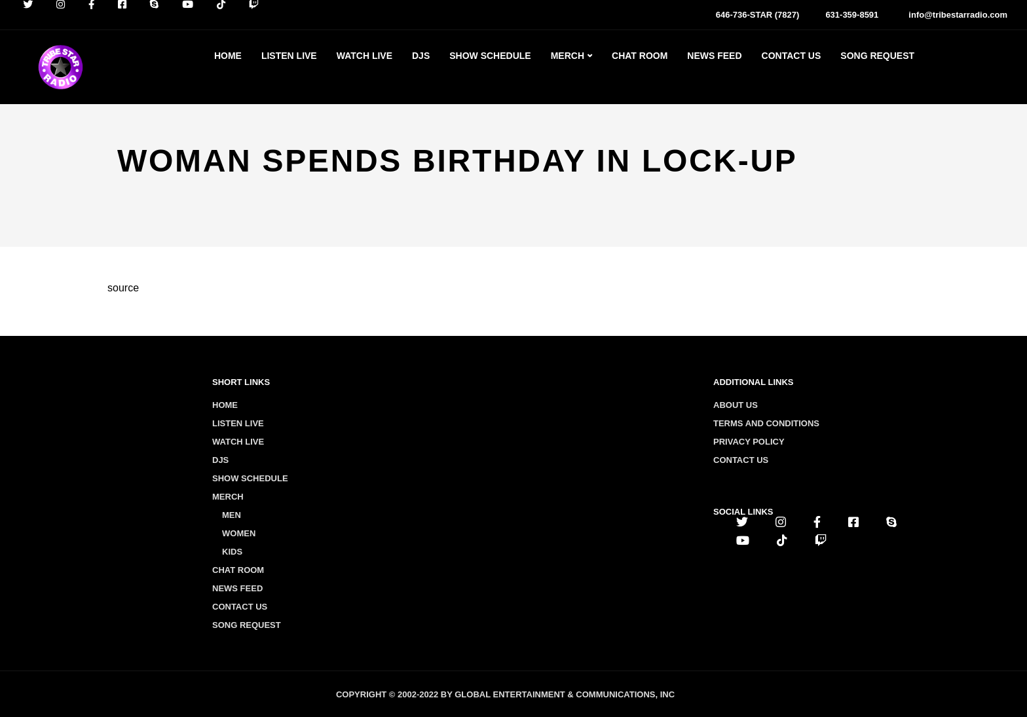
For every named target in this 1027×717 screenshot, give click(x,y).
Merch (567, 55)
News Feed (714, 55)
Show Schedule (490, 55)
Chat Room (639, 55)
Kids (232, 552)
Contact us (740, 460)
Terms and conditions (766, 423)
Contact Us (791, 55)
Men (231, 515)
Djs (421, 55)
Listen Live (289, 55)
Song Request (877, 55)
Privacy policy (749, 442)
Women (238, 533)
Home (228, 55)
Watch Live (364, 55)
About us (735, 405)
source (123, 287)
